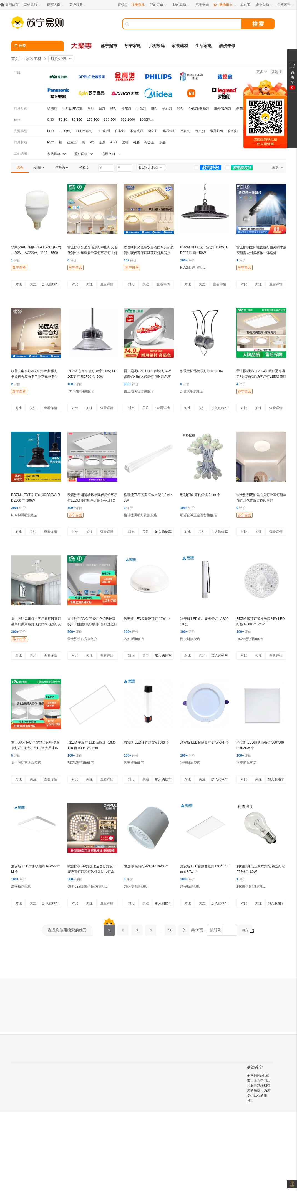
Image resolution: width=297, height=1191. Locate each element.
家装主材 (33, 58)
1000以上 (147, 120)
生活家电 (203, 46)
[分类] (37, 46)
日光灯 (141, 108)
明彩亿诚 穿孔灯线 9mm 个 (200, 495)
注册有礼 (138, 5)
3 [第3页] (136, 928)
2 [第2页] (123, 928)
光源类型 (20, 131)
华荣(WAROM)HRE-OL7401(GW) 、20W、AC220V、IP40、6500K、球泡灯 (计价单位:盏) (36, 252)
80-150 (77, 120)
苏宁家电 (132, 46)
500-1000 (128, 120)
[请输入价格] (106, 168)
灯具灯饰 (58, 58)
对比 (18, 284)
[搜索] (185, 24)
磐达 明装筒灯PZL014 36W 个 (146, 866)
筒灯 (180, 108)
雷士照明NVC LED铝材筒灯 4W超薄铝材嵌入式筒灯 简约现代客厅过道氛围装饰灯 (147, 376)
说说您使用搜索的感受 (67, 930)
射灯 (154, 108)
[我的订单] (158, 5)
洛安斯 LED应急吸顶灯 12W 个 (147, 619)
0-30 (50, 120)
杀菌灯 (241, 108)
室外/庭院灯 (222, 108)
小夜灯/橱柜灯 (198, 108)
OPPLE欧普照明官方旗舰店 (88, 886)
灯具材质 (20, 142)
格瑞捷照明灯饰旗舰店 (140, 515)
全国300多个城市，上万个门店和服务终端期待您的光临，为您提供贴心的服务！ (258, 1088)
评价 (15, 260)
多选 (276, 72)
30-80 (63, 120)
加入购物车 (50, 284)
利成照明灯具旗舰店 (251, 886)
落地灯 (127, 108)
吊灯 (90, 108)
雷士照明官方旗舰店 (139, 391)
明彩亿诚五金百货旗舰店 (198, 515)
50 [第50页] (170, 928)
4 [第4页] (150, 928)
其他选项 (20, 154)
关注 (33, 284)
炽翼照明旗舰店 (191, 391)
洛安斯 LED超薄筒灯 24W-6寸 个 (204, 742)
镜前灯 (167, 108)
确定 (247, 930)
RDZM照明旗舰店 (193, 268)
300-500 (110, 120)
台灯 (102, 108)
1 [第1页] (109, 928)
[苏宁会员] (202, 5)
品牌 (17, 73)
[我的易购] (181, 5)
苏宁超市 (109, 46)
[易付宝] (245, 5)
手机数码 (156, 46)
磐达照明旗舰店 (135, 886)
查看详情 (107, 284)
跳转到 (216, 930)
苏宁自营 (19, 268)
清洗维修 (227, 46)
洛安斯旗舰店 (134, 639)
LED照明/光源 (72, 108)
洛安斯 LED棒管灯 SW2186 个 (146, 742)
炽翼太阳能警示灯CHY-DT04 (201, 371)
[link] (20, 167)
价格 (17, 120)
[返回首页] (10, 5)
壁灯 (113, 108)
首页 (15, 58)
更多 (261, 72)
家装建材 (180, 46)
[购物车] (225, 5)
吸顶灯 (52, 108)
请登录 (123, 5)
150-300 (93, 120)
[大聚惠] (82, 46)
